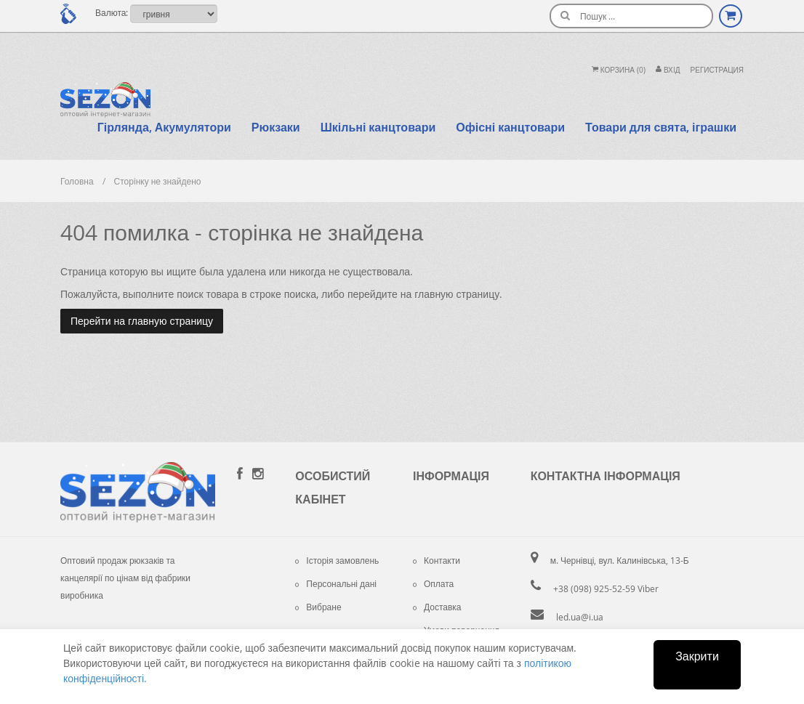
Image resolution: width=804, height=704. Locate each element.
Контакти (436, 560)
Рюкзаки (276, 127)
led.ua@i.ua (579, 617)
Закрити (697, 656)
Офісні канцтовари (510, 127)
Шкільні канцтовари (378, 127)
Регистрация (717, 70)
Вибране (318, 606)
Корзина (619, 70)
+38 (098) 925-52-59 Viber (606, 588)
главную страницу (456, 294)
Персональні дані (336, 583)
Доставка (437, 606)
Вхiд (668, 70)
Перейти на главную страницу (142, 321)
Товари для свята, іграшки (660, 127)
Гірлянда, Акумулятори (164, 127)
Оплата (433, 583)
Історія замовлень (337, 560)
